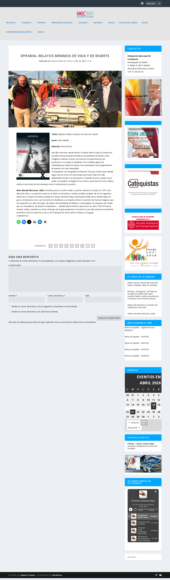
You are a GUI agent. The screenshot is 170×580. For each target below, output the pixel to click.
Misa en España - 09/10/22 (137, 345)
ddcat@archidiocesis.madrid (141, 70)
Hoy (144, 424)
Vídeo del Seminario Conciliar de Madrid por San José (142, 308)
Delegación (10, 25)
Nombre (12, 297)
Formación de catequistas (61, 25)
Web (87, 297)
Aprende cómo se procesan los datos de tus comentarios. (71, 324)
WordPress (57, 577)
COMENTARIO (14, 267)
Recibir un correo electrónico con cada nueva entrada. (35, 313)
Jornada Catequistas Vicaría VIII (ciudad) (142, 449)
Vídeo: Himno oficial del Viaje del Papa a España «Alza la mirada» (143, 285)
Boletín (145, 25)
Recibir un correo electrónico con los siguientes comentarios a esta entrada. (44, 308)
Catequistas (26, 25)
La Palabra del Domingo (128, 25)
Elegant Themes (28, 577)
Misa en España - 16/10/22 (137, 338)
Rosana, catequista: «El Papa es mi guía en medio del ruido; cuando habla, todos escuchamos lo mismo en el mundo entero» (143, 297)
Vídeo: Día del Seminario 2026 (141, 315)
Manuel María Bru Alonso (62, 63)
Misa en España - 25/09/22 (137, 357)
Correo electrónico (56, 297)
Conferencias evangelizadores (18, 34)
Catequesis (82, 25)
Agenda (40, 34)
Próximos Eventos (138, 439)
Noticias (111, 25)
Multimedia (97, 25)
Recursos (41, 25)
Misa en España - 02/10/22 (137, 351)
